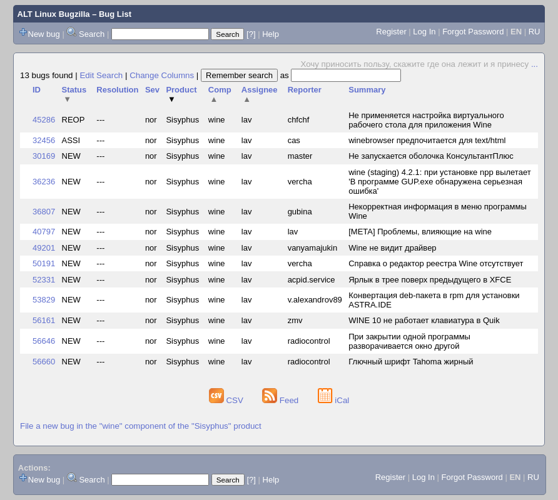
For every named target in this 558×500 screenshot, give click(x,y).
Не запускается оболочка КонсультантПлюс (431, 156)
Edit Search (101, 75)
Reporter (305, 89)
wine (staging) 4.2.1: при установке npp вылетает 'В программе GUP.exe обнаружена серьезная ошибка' (439, 182)
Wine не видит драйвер (392, 247)
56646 (44, 341)
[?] (250, 34)
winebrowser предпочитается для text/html (426, 140)
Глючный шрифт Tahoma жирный (410, 361)
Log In (424, 31)
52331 (44, 279)
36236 (44, 181)
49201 (44, 247)
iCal (334, 400)
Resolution (117, 89)
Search (91, 34)
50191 (44, 263)
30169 (44, 156)
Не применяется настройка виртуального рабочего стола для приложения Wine (426, 120)
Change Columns (161, 75)
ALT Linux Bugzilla (54, 14)
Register (391, 31)
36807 (44, 211)
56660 (44, 361)
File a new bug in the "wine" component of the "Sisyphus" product (140, 426)
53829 (44, 299)
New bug (44, 34)
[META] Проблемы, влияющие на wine (420, 231)
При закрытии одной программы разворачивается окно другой (409, 341)
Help (270, 34)
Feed (281, 400)
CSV (227, 400)
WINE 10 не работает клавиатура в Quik (423, 320)
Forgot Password (473, 31)
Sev (152, 89)
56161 (44, 320)
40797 (44, 231)
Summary (366, 89)
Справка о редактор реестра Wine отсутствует (435, 263)
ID (37, 89)
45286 (44, 119)
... (534, 64)
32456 (44, 140)
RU (534, 31)
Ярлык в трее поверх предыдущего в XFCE (429, 279)
